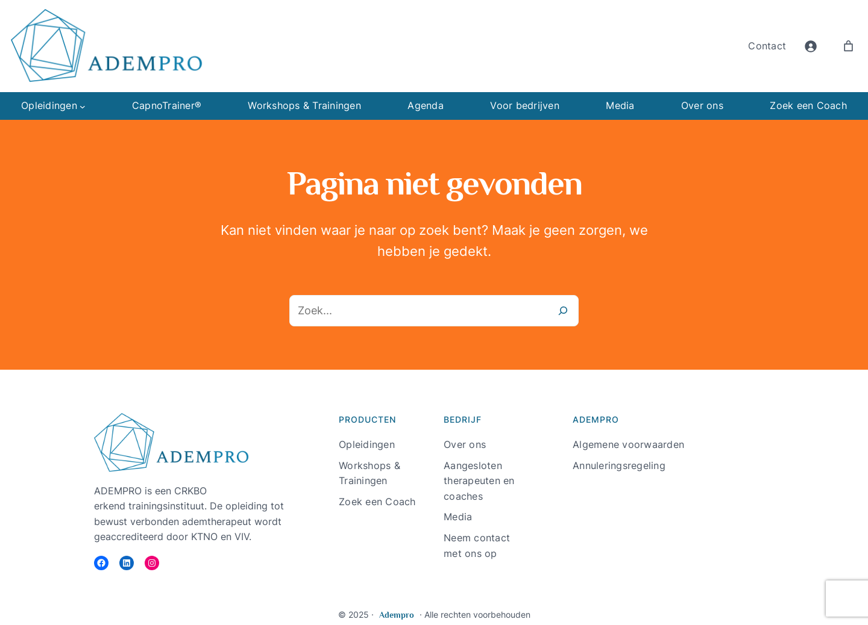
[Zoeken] (563, 310)
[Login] (810, 46)
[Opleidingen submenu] (83, 106)
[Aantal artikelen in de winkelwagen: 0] (848, 46)
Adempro (396, 615)
